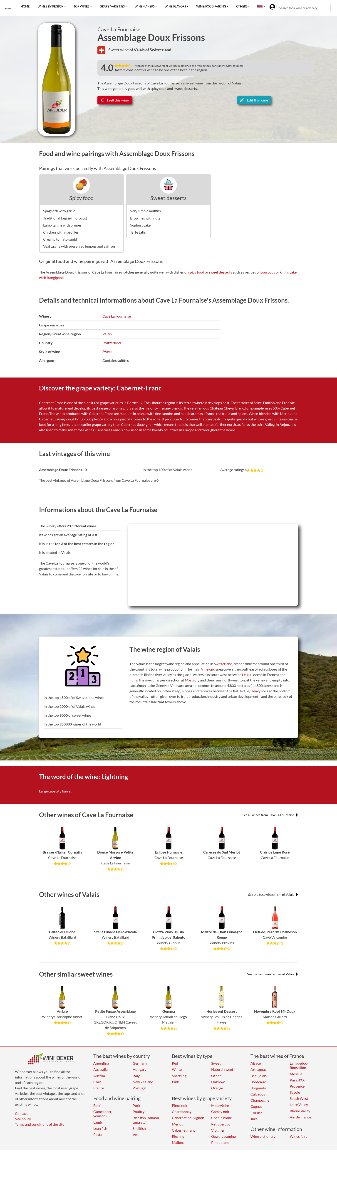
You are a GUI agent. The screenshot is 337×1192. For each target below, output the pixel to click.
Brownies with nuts (145, 218)
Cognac (256, 1106)
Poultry (138, 1111)
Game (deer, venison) (102, 1113)
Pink (175, 1082)
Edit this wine (254, 100)
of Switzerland (158, 49)
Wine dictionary (262, 1136)
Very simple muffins (145, 211)
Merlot (177, 1124)
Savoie (295, 1092)
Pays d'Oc (297, 1080)
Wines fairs (298, 1136)
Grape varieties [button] (112, 6)
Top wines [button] (81, 6)
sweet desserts (220, 272)
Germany (140, 1063)
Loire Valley (299, 1104)
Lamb (97, 1122)
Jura (253, 1119)
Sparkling (179, 1076)
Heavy (255, 691)
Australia (100, 1069)
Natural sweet (222, 1069)
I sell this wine (114, 100)
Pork (136, 1105)
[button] (259, 6)
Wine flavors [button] (175, 6)
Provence (297, 1086)
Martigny (192, 680)
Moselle (296, 1074)
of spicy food (194, 272)
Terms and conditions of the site (39, 1124)
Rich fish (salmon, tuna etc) (146, 1119)
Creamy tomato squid (60, 239)
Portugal (139, 1088)
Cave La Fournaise (119, 29)
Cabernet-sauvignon (188, 1117)
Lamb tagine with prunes (62, 225)
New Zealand (143, 1082)
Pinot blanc (220, 1142)
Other (216, 1076)
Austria (99, 1076)
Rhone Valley (300, 1111)
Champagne (259, 1100)
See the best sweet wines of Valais (272, 974)
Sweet (107, 351)
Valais (107, 334)
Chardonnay (181, 1111)
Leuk (246, 674)
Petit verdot (220, 1124)
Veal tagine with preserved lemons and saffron (79, 246)
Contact (21, 1113)
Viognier (218, 1130)
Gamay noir (220, 1111)
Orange (217, 1088)
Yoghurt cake (140, 225)
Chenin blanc (221, 1117)
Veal (136, 1134)
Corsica (256, 1113)
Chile (97, 1082)
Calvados (257, 1094)
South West (299, 1098)
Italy (136, 1076)
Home (25, 6)
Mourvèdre (220, 1105)
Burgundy (258, 1088)
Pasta (97, 1134)
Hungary (139, 1069)
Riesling (178, 1136)
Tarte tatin (138, 232)
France (98, 1088)
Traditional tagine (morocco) (65, 218)
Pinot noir (180, 1105)
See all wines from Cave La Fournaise (270, 815)
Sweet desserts (168, 198)
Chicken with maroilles (61, 232)
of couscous (266, 272)
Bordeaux (258, 1082)
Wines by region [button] (51, 6)
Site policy (23, 1119)
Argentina (101, 1063)
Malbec (177, 1142)
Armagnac (258, 1069)
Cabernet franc (183, 1130)
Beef (96, 1105)
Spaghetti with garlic (59, 211)
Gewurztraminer (224, 1136)
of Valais (137, 49)
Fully (133, 680)
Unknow (218, 1082)
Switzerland (111, 343)
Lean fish (100, 1128)
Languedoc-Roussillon (299, 1065)
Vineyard (208, 669)
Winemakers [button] (145, 6)
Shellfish (139, 1128)
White (177, 1069)
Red (175, 1063)
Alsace (255, 1063)
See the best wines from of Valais (273, 894)
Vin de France (300, 1117)
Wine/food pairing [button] (211, 6)
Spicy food (81, 198)
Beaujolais (258, 1076)
